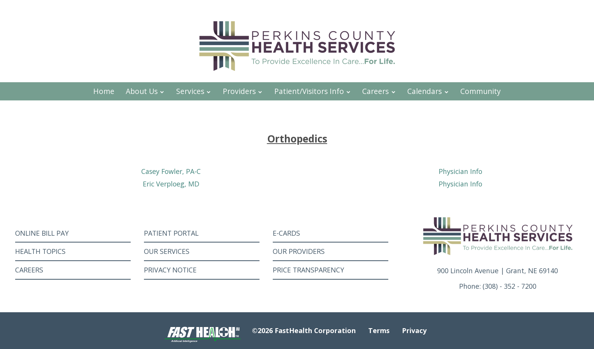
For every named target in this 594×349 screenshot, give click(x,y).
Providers (243, 91)
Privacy (414, 330)
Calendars (428, 91)
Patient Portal (171, 233)
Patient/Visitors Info (312, 91)
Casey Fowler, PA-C (171, 171)
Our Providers (299, 251)
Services (193, 91)
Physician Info (460, 171)
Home (103, 91)
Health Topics (40, 251)
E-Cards (286, 233)
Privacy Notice (170, 269)
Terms (378, 330)
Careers (379, 91)
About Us (145, 91)
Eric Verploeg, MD (171, 183)
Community (480, 91)
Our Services (166, 251)
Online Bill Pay (42, 233)
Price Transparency (308, 269)
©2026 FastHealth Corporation (304, 330)
